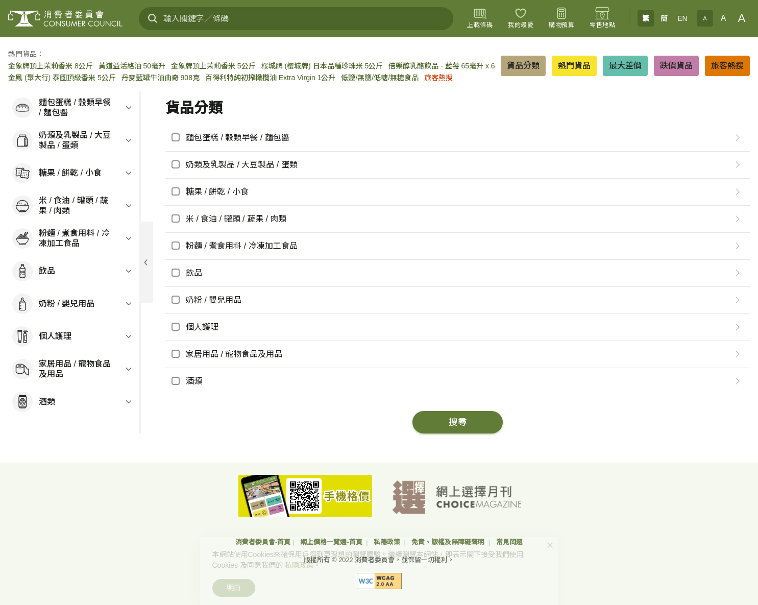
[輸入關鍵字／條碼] (296, 18)
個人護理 (202, 327)
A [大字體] (742, 18)
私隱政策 (388, 542)
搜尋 (458, 422)
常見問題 (509, 542)
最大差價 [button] (625, 65)
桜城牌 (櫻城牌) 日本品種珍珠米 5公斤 (322, 66)
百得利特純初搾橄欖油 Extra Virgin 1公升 (270, 78)
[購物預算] (561, 18)
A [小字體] (704, 18)
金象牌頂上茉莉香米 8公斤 (50, 66)
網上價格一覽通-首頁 (332, 542)
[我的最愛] (520, 18)
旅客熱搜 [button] (727, 65)
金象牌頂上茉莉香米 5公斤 (213, 66)
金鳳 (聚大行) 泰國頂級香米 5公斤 (62, 78)
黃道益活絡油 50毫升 (132, 66)
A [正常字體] (723, 18)
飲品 (194, 273)
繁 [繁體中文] (645, 18)
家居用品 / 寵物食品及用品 (234, 354)
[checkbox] (445, 138)
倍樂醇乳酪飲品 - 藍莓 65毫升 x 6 (441, 66)
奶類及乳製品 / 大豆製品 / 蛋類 (242, 164)
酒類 (194, 381)
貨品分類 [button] (523, 65)
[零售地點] (602, 18)
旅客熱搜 (438, 78)
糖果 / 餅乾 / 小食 (217, 191)
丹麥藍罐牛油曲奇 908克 (160, 78)
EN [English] (682, 18)
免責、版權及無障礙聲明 (448, 542)
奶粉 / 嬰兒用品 (213, 300)
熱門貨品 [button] (574, 65)
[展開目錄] (146, 262)
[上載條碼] (479, 18)
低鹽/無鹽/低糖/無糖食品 (380, 78)
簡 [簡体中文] (664, 18)
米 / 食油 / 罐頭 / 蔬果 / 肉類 (236, 218)
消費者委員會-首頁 (262, 542)
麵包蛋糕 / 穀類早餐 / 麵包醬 (237, 137)
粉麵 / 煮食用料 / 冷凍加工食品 (242, 245)
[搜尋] (152, 18)
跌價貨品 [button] (676, 65)
